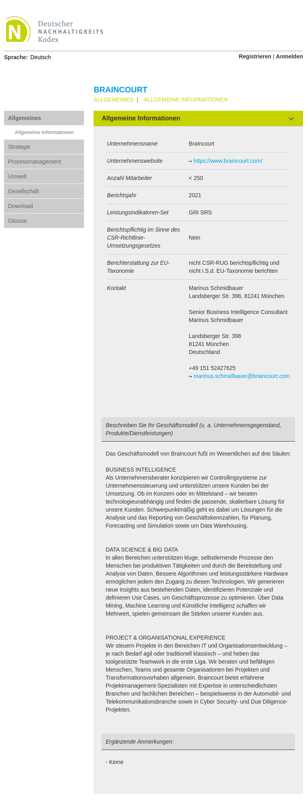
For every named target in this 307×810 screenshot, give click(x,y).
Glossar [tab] (17, 221)
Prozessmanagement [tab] (34, 161)
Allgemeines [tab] (24, 118)
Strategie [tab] (19, 147)
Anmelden (289, 56)
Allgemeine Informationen (44, 132)
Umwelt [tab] (17, 176)
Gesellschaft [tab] (23, 191)
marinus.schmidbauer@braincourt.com (241, 376)
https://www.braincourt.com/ (227, 161)
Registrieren (255, 56)
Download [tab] (20, 206)
